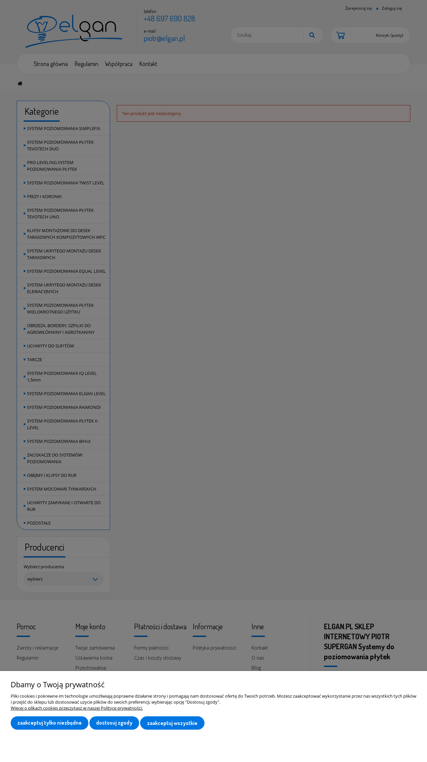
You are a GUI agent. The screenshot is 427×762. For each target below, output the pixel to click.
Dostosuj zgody (114, 723)
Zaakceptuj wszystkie (172, 723)
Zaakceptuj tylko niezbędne (49, 723)
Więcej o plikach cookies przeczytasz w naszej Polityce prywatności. (77, 708)
